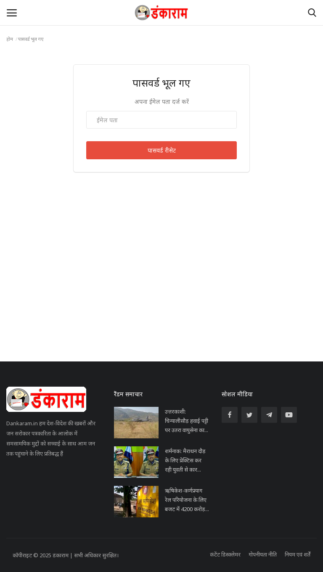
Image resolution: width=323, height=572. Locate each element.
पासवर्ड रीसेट (162, 150)
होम (9, 39)
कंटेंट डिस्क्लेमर (225, 554)
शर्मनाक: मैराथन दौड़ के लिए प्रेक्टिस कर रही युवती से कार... (185, 460)
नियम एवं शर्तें (297, 554)
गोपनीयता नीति (263, 554)
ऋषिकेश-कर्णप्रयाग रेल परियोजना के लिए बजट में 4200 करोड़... (187, 500)
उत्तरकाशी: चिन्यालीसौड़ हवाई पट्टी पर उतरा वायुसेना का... (186, 421)
